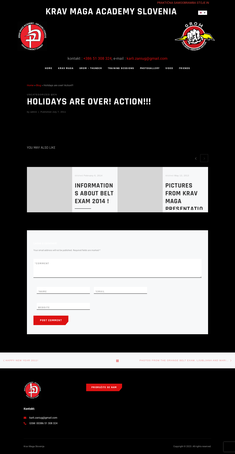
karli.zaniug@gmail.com (147, 58)
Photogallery (150, 68)
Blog (38, 85)
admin (33, 112)
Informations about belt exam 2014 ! (94, 193)
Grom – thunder (90, 68)
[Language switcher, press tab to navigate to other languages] (202, 12)
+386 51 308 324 (97, 58)
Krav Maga (65, 68)
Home (48, 68)
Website (44, 307)
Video (169, 68)
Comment (42, 263)
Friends (184, 68)
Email (100, 291)
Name (42, 291)
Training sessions (121, 68)
